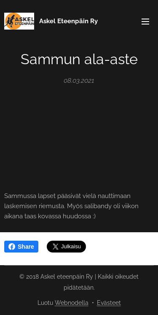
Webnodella (71, 302)
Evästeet (109, 302)
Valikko (145, 21)
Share (21, 246)
